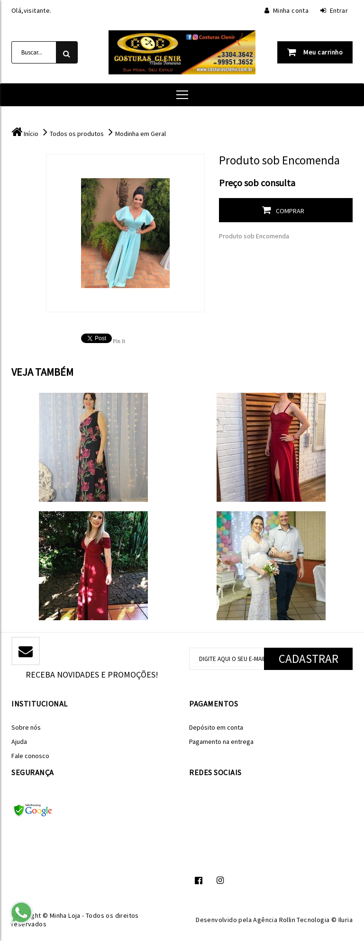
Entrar (334, 10)
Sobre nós (26, 727)
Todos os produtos (77, 133)
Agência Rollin (274, 919)
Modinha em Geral (140, 133)
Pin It (119, 341)
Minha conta (286, 10)
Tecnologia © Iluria (325, 919)
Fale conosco (30, 755)
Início (31, 133)
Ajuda (19, 741)
